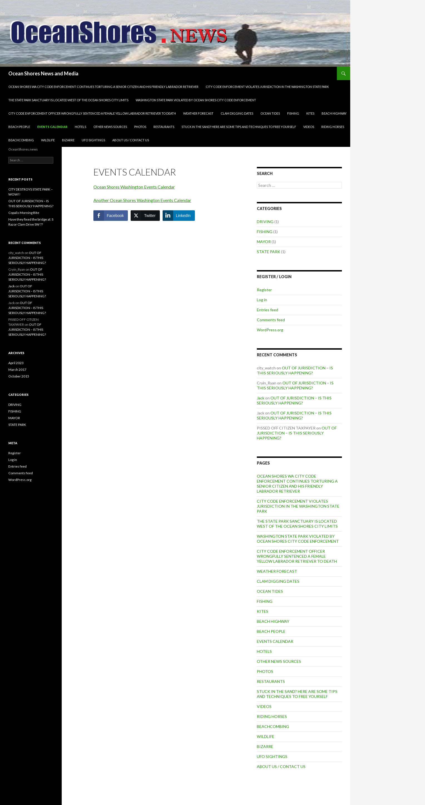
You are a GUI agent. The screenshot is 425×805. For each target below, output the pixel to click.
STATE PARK (268, 251)
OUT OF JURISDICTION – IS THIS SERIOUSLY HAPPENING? (295, 370)
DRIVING (265, 221)
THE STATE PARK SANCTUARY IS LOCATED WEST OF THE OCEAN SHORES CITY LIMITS (68, 100)
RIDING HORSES (332, 127)
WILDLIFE (48, 140)
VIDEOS (308, 127)
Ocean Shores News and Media (43, 73)
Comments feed (271, 319)
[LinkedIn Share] (179, 215)
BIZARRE (68, 140)
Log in (262, 299)
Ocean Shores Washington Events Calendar (134, 186)
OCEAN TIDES (270, 113)
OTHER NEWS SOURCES (110, 127)
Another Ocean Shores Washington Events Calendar (142, 200)
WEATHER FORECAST (198, 113)
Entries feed (267, 309)
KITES (310, 113)
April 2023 (16, 363)
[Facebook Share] (110, 215)
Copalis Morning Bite (23, 213)
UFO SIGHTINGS (93, 140)
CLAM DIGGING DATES (237, 113)
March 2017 (17, 369)
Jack (260, 398)
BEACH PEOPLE (19, 127)
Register (264, 289)
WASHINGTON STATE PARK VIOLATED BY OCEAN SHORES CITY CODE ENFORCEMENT (196, 100)
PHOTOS (140, 127)
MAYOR (264, 241)
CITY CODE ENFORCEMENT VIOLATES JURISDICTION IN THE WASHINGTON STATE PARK (267, 86)
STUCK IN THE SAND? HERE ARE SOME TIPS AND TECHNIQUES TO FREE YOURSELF (239, 127)
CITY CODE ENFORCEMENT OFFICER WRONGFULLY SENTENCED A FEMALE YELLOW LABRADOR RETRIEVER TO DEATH (92, 113)
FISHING (293, 113)
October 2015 (18, 376)
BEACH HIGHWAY (334, 113)
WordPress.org (270, 329)
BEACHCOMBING (21, 140)
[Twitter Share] (145, 215)
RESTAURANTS (163, 127)
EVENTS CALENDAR (52, 127)
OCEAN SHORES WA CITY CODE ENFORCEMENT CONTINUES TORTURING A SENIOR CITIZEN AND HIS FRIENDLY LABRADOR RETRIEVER (103, 86)
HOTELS (80, 127)
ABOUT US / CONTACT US (130, 140)
